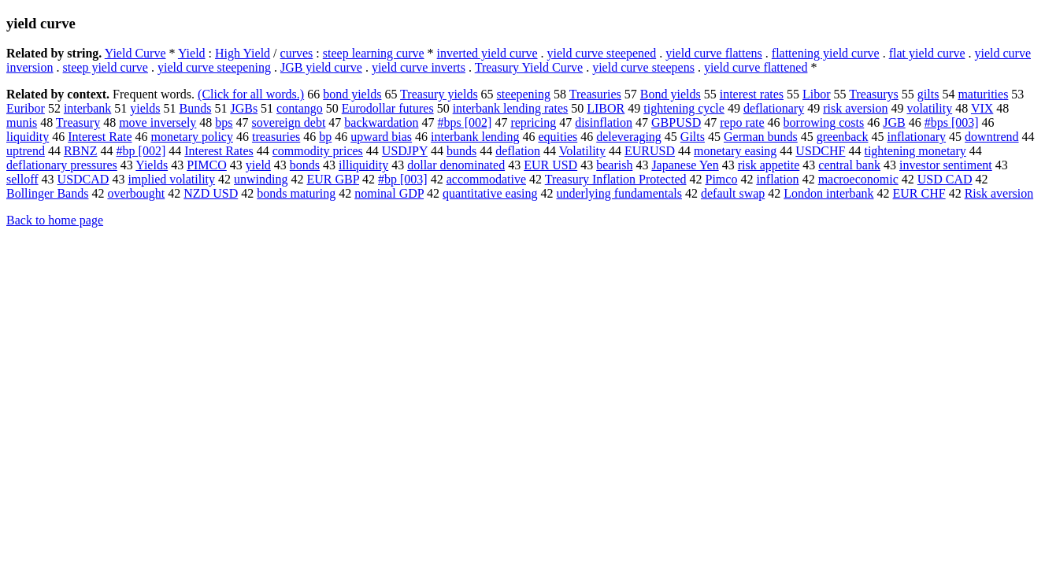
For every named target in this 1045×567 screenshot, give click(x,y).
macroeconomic (858, 179)
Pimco (722, 179)
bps (223, 122)
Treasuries (595, 94)
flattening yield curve (826, 53)
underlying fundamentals (619, 193)
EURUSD (649, 151)
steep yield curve (105, 67)
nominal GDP (389, 193)
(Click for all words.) (251, 94)
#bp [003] (403, 179)
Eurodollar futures (388, 108)
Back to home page (54, 220)
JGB (894, 122)
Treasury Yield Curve (529, 67)
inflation (777, 179)
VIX (982, 108)
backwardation (381, 122)
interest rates (752, 94)
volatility (929, 108)
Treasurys (874, 94)
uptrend (25, 151)
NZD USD (210, 193)
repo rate (742, 122)
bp (325, 136)
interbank (87, 108)
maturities (983, 94)
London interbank (828, 193)
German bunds (761, 136)
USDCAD (83, 179)
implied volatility (171, 179)
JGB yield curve (321, 67)
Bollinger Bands (47, 193)
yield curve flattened (756, 67)
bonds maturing (296, 193)
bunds (461, 151)
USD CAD (945, 179)
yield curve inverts (418, 67)
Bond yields (670, 94)
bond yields (352, 94)
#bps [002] (465, 122)
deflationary (773, 108)
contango (299, 108)
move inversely (157, 122)
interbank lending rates (511, 108)
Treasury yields (439, 94)
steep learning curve (373, 53)
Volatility (582, 151)
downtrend (991, 136)
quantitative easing (490, 193)
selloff (22, 179)
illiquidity (363, 165)
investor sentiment (945, 165)
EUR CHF (919, 193)
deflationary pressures (61, 165)
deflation (517, 151)
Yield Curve (135, 53)
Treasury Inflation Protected (616, 179)
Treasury (78, 122)
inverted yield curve (487, 53)
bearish (614, 165)
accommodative (486, 179)
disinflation (603, 122)
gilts (928, 94)
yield (258, 165)
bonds (305, 165)
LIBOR (605, 108)
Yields (151, 165)
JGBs (244, 108)
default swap (733, 193)
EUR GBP (333, 179)
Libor (816, 94)
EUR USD (550, 165)
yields (145, 108)
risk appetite (769, 165)
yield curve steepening (214, 67)
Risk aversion (999, 193)
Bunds (196, 108)
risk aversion (855, 108)
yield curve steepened (602, 53)
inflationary (916, 136)
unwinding (260, 179)
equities (557, 136)
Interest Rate (100, 136)
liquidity (27, 136)
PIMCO (207, 165)
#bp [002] (141, 151)
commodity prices (317, 151)
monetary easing (735, 151)
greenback (843, 136)
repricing (533, 122)
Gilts (692, 136)
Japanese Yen (684, 165)
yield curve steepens (643, 67)
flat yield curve (927, 53)
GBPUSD (676, 122)
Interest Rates (219, 151)
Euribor (25, 108)
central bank (849, 165)
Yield (192, 53)
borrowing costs (824, 122)
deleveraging (628, 136)
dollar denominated (456, 165)
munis (21, 122)
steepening (523, 94)
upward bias (381, 136)
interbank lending (475, 136)
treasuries (276, 136)
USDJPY (405, 151)
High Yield (242, 53)
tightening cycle (683, 108)
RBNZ (81, 151)
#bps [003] (952, 122)
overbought (136, 193)
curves (296, 53)
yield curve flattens (713, 53)
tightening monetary (914, 151)
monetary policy (192, 136)
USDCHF (820, 151)
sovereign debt (289, 122)
